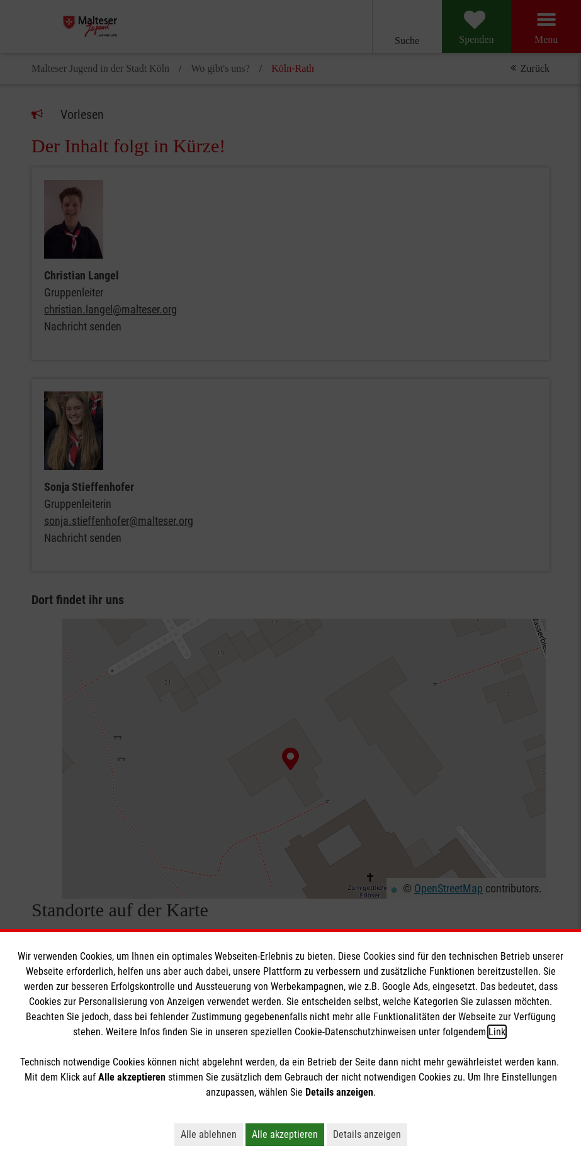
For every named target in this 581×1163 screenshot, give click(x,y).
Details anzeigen (367, 1134)
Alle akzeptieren (285, 1134)
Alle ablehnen (209, 1134)
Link (496, 1032)
